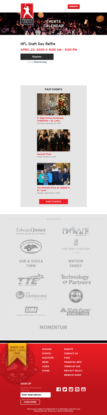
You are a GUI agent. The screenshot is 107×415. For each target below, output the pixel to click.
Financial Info (73, 362)
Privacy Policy (73, 370)
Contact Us (71, 353)
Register (36, 56)
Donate (73, 6)
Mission (47, 349)
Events (46, 353)
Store (46, 370)
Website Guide (72, 375)
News (45, 362)
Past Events (53, 201)
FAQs (67, 358)
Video (45, 366)
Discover (48, 358)
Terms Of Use (72, 366)
